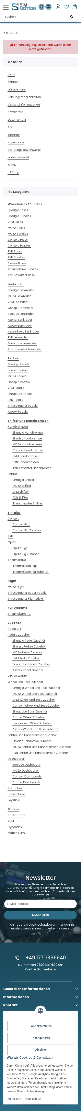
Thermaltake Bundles (23, 269)
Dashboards (16, 759)
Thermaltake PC (19, 614)
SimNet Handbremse (27, 438)
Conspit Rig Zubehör (27, 530)
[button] (58, 7)
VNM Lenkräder (18, 302)
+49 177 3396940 (46, 957)
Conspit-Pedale (19, 382)
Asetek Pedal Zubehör (28, 670)
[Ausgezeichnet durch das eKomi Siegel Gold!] (41, 6)
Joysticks (14, 800)
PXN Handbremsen (26, 462)
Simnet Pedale (18, 370)
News (11, 74)
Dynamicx (15, 827)
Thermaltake (17, 560)
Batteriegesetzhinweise (24, 150)
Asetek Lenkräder (20, 326)
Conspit (13, 518)
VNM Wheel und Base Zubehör (34, 700)
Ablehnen (41, 1049)
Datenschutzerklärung (23, 888)
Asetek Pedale (18, 412)
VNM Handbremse (25, 456)
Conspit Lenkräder (20, 308)
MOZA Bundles (18, 234)
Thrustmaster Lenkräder (25, 349)
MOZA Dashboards (26, 771)
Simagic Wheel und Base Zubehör (36, 688)
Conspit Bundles (19, 245)
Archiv (12, 165)
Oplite (12, 542)
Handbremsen (18, 427)
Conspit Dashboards (27, 776)
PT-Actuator (16, 815)
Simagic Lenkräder (21, 290)
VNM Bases (15, 222)
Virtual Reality (17, 676)
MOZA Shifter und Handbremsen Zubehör (42, 747)
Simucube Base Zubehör (30, 711)
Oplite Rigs (20, 548)
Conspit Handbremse (28, 450)
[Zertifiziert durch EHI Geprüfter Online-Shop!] (48, 6)
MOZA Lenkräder (19, 296)
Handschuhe (17, 794)
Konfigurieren (41, 1037)
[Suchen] (71, 17)
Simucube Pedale (20, 394)
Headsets (14, 629)
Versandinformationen (24, 104)
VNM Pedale (16, 388)
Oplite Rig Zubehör (26, 554)
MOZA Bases (16, 228)
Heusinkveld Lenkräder (23, 331)
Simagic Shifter (23, 480)
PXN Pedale (15, 400)
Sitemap (14, 135)
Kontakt (13, 82)
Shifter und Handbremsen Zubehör (32, 735)
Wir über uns (16, 89)
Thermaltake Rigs (25, 566)
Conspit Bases (18, 240)
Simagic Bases (18, 210)
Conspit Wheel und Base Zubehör (36, 706)
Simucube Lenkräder (22, 343)
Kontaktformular (38, 969)
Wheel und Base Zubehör (25, 682)
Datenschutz (33, 1098)
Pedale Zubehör (19, 635)
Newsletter (15, 112)
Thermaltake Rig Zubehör (30, 572)
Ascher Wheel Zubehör (29, 717)
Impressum (14, 1098)
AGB (10, 127)
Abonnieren (40, 915)
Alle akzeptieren (41, 1026)
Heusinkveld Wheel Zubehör (32, 723)
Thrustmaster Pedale (23, 406)
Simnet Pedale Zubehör (29, 646)
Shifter (12, 474)
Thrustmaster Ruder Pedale (27, 593)
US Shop (13, 172)
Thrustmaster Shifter (27, 503)
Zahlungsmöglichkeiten (24, 97)
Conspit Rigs (21, 524)
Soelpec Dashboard (26, 765)
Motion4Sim (16, 833)
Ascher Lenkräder (20, 320)
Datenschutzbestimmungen (49, 925)
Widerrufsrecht (18, 157)
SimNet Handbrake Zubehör (32, 741)
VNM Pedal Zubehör (26, 658)
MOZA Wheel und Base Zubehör (35, 694)
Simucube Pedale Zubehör (31, 664)
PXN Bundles (16, 257)
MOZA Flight (16, 587)
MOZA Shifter (22, 486)
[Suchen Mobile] (40, 17)
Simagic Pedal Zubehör (29, 641)
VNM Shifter (21, 492)
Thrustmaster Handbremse (32, 468)
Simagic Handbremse (28, 433)
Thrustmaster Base (21, 275)
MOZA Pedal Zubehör (27, 652)
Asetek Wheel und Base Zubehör (35, 729)
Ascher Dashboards (26, 782)
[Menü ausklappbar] (5, 7)
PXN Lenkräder (18, 337)
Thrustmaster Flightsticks (26, 599)
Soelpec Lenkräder (21, 314)
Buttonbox (15, 788)
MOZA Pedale (17, 376)
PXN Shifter (20, 497)
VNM (11, 821)
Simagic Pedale (19, 364)
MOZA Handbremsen (27, 444)
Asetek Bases (17, 263)
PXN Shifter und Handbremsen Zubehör (40, 753)
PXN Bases (15, 251)
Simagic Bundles (19, 216)
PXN (10, 536)
